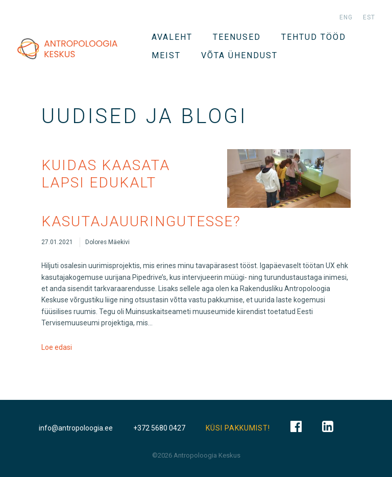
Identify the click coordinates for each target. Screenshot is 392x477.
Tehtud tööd (313, 37)
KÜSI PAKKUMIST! (238, 428)
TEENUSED (237, 37)
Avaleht (172, 37)
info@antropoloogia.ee (76, 428)
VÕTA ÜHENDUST (239, 55)
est (369, 17)
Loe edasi (56, 347)
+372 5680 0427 (159, 428)
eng (346, 17)
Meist (166, 55)
